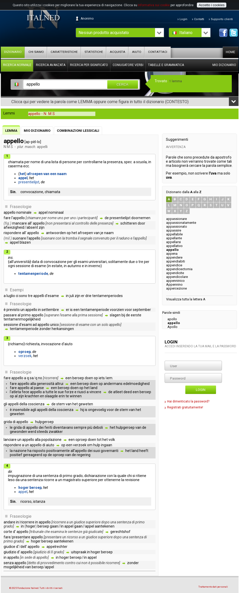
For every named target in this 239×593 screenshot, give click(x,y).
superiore (89, 480)
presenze (105, 223)
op (69, 233)
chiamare (34, 218)
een (53, 174)
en (42, 396)
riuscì (81, 392)
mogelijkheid (14, 567)
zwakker (56, 432)
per (27, 162)
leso (11, 480)
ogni (11, 266)
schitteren (128, 223)
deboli (98, 427)
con (58, 238)
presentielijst (28, 182)
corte (8, 532)
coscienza (36, 404)
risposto (38, 451)
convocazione (31, 192)
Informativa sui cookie (154, 5)
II (52, 552)
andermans (113, 384)
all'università (19, 262)
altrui (59, 384)
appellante (174, 238)
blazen (25, 242)
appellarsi (173, 242)
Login (200, 390)
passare (10, 315)
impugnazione (20, 476)
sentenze (75, 532)
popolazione (51, 440)
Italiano (185, 32)
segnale (86, 238)
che (47, 532)
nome (35, 162)
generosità (45, 384)
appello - (41, 114)
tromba (71, 238)
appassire (173, 230)
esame (40, 266)
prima (82, 315)
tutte (49, 392)
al (73, 223)
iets (102, 378)
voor (128, 310)
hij (82, 410)
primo (26, 315)
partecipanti (87, 218)
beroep (78, 378)
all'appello (79, 451)
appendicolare (177, 277)
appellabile (174, 234)
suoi (96, 451)
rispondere (12, 233)
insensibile (21, 410)
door (141, 223)
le (55, 392)
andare (9, 522)
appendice (174, 265)
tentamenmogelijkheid (22, 319)
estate (57, 266)
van (46, 174)
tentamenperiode (33, 273)
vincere (95, 392)
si (134, 476)
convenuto (101, 238)
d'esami (25, 325)
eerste (136, 315)
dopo (105, 522)
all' (30, 223)
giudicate (95, 532)
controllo (82, 223)
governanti (109, 451)
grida (8, 422)
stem (60, 404)
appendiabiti (175, 261)
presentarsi (62, 223)
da (18, 480)
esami (83, 262)
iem (109, 378)
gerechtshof (120, 532)
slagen (115, 315)
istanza (39, 501)
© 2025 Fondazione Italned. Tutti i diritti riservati (36, 588)
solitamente (118, 262)
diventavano (63, 427)
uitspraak (78, 552)
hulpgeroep (44, 422)
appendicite (175, 273)
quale (121, 476)
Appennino (174, 284)
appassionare (176, 219)
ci (17, 296)
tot (99, 440)
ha (29, 451)
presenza (114, 162)
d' (14, 532)
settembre (50, 310)
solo (105, 325)
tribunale (37, 532)
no (40, 378)
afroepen (35, 174)
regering (83, 455)
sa (32, 378)
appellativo (174, 246)
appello (10, 212)
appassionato (176, 226)
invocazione (51, 344)
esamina (57, 532)
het (22, 174)
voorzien (117, 310)
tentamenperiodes (107, 296)
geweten (86, 404)
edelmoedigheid (136, 384)
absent (32, 227)
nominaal (56, 212)
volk (112, 440)
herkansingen (63, 329)
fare (7, 218)
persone (69, 162)
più (89, 427)
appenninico (175, 281)
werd (32, 432)
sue (61, 392)
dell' (23, 547)
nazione (20, 451)
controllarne (93, 162)
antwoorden (56, 233)
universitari (98, 262)
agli (33, 410)
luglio (10, 296)
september (142, 310)
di (42, 162)
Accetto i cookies (212, 5)
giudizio (10, 552)
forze (69, 392)
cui (78, 563)
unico (54, 325)
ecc (26, 166)
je (102, 233)
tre (140, 262)
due (132, 262)
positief (16, 455)
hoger (23, 487)
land (93, 388)
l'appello (18, 218)
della (23, 404)
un (22, 310)
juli (72, 296)
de (107, 218)
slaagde (51, 396)
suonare (19, 238)
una (47, 162)
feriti (48, 427)
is (71, 310)
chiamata (16, 162)
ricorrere (50, 378)
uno (60, 218)
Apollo (172, 327)
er (82, 296)
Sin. (13, 192)
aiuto (50, 445)
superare (52, 315)
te (67, 396)
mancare (19, 223)
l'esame (65, 315)
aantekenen (104, 526)
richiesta (33, 344)
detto (32, 563)
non (50, 223)
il (78, 238)
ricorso (26, 501)
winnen (76, 396)
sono (23, 296)
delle (93, 223)
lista (54, 162)
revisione (132, 480)
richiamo (16, 344)
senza (9, 563)
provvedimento (52, 563)
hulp (96, 445)
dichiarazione (95, 476)
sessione (23, 266)
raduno (124, 238)
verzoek (25, 356)
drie (88, 296)
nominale (24, 212)
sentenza (50, 476)
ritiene (141, 476)
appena (172, 254)
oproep (24, 352)
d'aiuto (67, 344)
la (104, 162)
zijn (41, 227)
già (85, 532)
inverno (94, 266)
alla (74, 315)
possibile (98, 563)
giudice (79, 522)
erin (62, 396)
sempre (80, 427)
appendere (174, 257)
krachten (32, 396)
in (149, 162)
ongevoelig (97, 410)
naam (62, 174)
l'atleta (15, 392)
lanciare (10, 440)
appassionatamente (181, 223)
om (89, 445)
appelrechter (57, 547)
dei (41, 427)
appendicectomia (179, 269)
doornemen (140, 218)
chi (129, 476)
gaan (54, 526)
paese (39, 388)
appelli (38, 296)
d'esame (52, 296)
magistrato (72, 480)
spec (128, 162)
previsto (13, 310)
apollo (172, 319)
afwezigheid (14, 227)
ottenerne (112, 480)
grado (78, 476)
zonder (45, 329)
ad (35, 325)
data (35, 262)
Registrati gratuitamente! (185, 407)
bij (123, 315)
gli (75, 262)
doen (89, 378)
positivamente (58, 451)
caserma (15, 166)
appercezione (176, 288)
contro (70, 563)
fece (25, 392)
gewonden (18, 432)
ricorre (49, 480)
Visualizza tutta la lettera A (185, 299)
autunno (74, 266)
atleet (118, 392)
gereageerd (32, 455)
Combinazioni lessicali (78, 131)
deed (128, 392)
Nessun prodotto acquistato (104, 32)
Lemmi (9, 113)
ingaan (106, 445)
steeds (42, 432)
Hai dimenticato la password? (188, 401)
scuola (141, 162)
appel (23, 178)
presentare (21, 537)
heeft (143, 451)
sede (28, 557)
